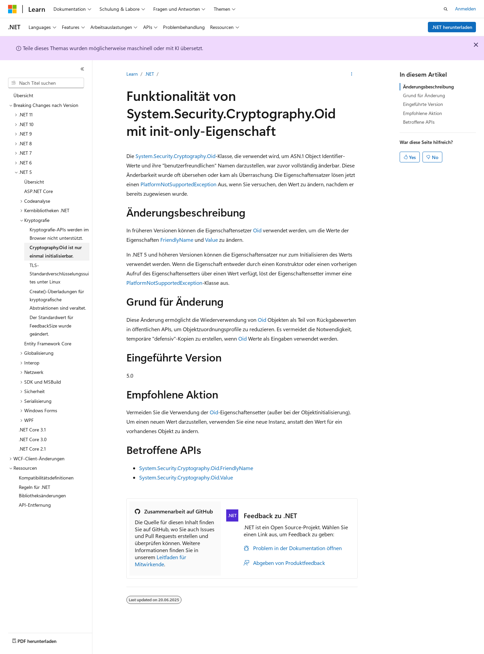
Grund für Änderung (424, 95)
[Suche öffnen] (445, 9)
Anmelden (465, 8)
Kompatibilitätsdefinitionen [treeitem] (46, 477)
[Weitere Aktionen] (352, 74)
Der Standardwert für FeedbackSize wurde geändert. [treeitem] (51, 325)
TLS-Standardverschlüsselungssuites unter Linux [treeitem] (59, 273)
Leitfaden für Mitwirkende (160, 560)
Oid (257, 230)
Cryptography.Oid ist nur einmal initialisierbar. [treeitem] (56, 251)
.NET (149, 74)
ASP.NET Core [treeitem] (38, 191)
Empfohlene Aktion (422, 113)
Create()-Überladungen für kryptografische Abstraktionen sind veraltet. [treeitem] (58, 299)
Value (211, 239)
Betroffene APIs (419, 122)
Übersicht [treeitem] (23, 95)
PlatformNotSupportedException (178, 184)
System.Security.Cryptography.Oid (175, 155)
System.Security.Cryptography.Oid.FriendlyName (196, 467)
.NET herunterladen (452, 27)
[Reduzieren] (82, 69)
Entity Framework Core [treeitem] (47, 343)
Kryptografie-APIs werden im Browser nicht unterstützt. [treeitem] (59, 233)
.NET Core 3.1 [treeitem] (32, 429)
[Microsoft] (12, 9)
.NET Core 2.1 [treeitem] (32, 449)
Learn (132, 74)
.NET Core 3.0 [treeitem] (33, 439)
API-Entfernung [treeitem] (35, 505)
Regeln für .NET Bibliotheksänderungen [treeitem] (42, 491)
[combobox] (46, 83)
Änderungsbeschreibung (428, 86)
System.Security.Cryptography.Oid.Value (186, 477)
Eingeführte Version (423, 104)
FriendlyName (176, 239)
